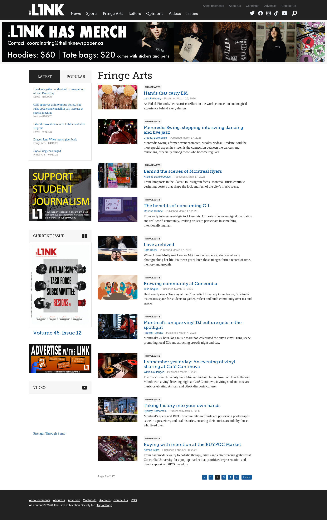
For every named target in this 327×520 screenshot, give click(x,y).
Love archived (159, 244)
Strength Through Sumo (49, 433)
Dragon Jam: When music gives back (55, 139)
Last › (246, 477)
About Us (235, 6)
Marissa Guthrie (153, 211)
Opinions (154, 13)
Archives (105, 500)
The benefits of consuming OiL (177, 205)
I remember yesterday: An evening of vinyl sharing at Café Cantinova (189, 364)
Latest (45, 76)
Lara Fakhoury (152, 98)
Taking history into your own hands (182, 405)
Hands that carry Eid (166, 93)
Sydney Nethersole (155, 410)
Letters (134, 13)
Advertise (270, 6)
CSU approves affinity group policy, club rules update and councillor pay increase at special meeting (58, 108)
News (76, 13)
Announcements (213, 6)
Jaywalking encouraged (47, 151)
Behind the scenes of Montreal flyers (183, 171)
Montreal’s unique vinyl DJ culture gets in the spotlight (193, 325)
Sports (92, 13)
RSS (134, 500)
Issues (192, 13)
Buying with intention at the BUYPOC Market (192, 444)
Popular (76, 76)
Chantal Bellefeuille (155, 137)
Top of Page (104, 505)
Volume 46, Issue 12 (57, 333)
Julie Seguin (151, 289)
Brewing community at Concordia (180, 283)
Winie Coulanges (154, 371)
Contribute (252, 6)
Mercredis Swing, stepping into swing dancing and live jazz (193, 130)
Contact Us (289, 6)
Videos (175, 13)
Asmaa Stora (151, 449)
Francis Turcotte (153, 332)
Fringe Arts (113, 13)
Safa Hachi (150, 250)
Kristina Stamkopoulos (157, 176)
